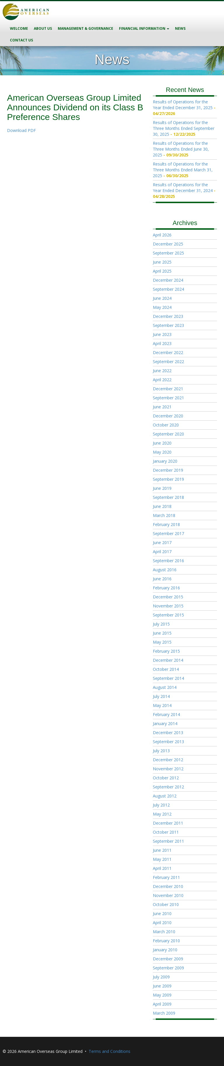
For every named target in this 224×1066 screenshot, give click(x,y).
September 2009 (168, 968)
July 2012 (161, 805)
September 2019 (168, 479)
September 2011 (168, 841)
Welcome (19, 28)
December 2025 (168, 244)
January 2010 (165, 949)
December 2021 (168, 388)
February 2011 (166, 877)
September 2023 (168, 325)
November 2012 (168, 768)
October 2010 (166, 904)
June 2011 (162, 850)
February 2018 (166, 524)
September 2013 (168, 741)
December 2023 (168, 316)
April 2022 (162, 379)
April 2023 (162, 343)
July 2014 (161, 696)
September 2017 (168, 533)
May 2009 (162, 995)
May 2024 (162, 307)
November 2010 (168, 895)
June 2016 (162, 578)
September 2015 (168, 615)
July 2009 (161, 977)
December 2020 (168, 416)
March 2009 (164, 1013)
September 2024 (168, 289)
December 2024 (168, 280)
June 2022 (162, 370)
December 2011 (168, 823)
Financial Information (144, 28)
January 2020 (165, 461)
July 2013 (161, 750)
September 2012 (168, 787)
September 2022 (168, 361)
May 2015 (162, 642)
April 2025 (162, 271)
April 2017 (162, 551)
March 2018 (164, 515)
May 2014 (162, 705)
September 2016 (168, 560)
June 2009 (162, 986)
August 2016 (164, 569)
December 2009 (168, 959)
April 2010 (162, 922)
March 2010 (164, 931)
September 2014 (168, 678)
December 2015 (168, 597)
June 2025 (162, 262)
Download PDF (21, 130)
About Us (43, 28)
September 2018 (168, 497)
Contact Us (21, 40)
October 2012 (166, 778)
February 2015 (166, 651)
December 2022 (168, 352)
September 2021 (168, 397)
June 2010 (162, 913)
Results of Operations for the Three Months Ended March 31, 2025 (183, 169)
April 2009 (162, 1004)
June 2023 (162, 334)
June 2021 (162, 407)
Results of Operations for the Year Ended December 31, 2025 (183, 104)
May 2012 (162, 814)
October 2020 (166, 425)
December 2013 (168, 732)
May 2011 (162, 859)
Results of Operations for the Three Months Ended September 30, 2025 (183, 128)
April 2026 (162, 235)
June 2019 (162, 488)
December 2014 (168, 660)
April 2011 (162, 868)
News (180, 28)
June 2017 (162, 542)
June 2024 (162, 298)
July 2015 (161, 624)
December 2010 (168, 886)
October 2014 (166, 669)
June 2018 (162, 506)
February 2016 (166, 588)
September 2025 (168, 253)
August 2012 (164, 796)
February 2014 (166, 714)
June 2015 (162, 633)
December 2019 (168, 470)
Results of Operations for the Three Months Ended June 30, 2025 (181, 149)
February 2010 (166, 940)
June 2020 (162, 443)
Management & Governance (85, 28)
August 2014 (164, 687)
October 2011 (166, 832)
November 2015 (168, 606)
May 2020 (162, 452)
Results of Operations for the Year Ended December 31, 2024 (183, 187)
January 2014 (165, 723)
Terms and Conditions (109, 1051)
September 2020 (168, 434)
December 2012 (168, 759)
